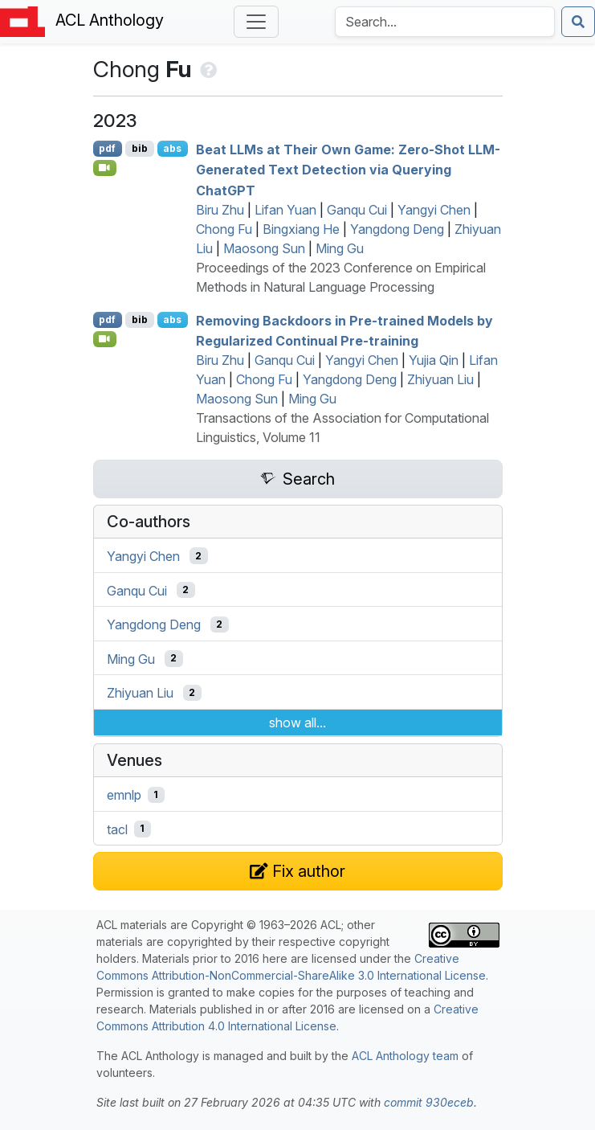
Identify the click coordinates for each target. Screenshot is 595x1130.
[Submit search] (578, 21)
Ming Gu (340, 248)
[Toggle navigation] (256, 22)
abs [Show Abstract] (172, 148)
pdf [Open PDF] (107, 148)
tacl (117, 829)
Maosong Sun (264, 248)
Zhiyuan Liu (440, 379)
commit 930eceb (429, 1102)
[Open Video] (105, 168)
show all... (297, 722)
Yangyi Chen (434, 210)
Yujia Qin (433, 360)
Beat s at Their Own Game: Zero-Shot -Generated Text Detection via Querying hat (348, 169)
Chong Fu (224, 229)
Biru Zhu (220, 210)
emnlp (124, 795)
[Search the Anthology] (445, 21)
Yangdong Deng (397, 229)
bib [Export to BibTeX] (140, 148)
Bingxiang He (301, 229)
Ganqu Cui (357, 210)
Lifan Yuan (285, 210)
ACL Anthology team (405, 1055)
